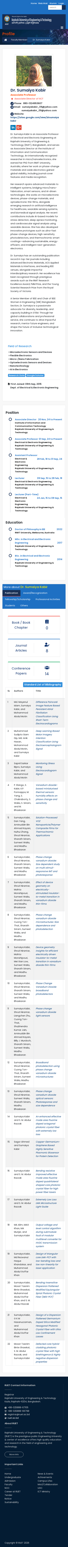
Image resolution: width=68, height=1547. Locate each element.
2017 (59, 542)
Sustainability (12, 1502)
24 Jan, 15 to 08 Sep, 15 (49, 498)
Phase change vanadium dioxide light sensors (46, 1012)
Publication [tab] (11, 593)
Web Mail (43, 3)
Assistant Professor (26, 455)
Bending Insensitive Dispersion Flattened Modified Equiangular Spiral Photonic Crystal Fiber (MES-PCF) (48, 1289)
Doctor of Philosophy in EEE (30, 529)
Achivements (45, 1477)
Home (34, 3)
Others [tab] (24, 605)
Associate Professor (26, 439)
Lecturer (19, 478)
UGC (40, 1488)
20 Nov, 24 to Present (50, 419)
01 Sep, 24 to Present (50, 439)
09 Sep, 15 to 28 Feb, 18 (49, 478)
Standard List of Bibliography (42, 684)
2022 (59, 529)
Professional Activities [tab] (48, 599)
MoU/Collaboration (48, 1484)
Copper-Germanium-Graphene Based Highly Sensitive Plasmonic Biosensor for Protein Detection (48, 1149)
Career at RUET (13, 1491)
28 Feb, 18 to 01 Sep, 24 (49, 459)
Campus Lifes (45, 1480)
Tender (8, 1495)
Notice (8, 1498)
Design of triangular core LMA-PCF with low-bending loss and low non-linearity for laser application (48, 1261)
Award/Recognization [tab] (35, 593)
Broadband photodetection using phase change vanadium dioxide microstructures (48, 1069)
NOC (7, 1488)
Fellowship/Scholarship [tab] (17, 599)
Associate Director (25, 419)
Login (61, 3)
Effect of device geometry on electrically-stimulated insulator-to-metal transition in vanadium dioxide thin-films (47, 893)
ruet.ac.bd (13, 1418)
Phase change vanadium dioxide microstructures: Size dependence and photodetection (47, 922)
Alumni (53, 3)
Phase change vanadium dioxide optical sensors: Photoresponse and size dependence (46, 1098)
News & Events (45, 1473)
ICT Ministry (44, 1491)
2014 (59, 559)
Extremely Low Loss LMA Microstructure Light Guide (46, 1203)
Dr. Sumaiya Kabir (41, 39)
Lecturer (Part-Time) (27, 494)
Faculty (8, 1484)
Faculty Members (19, 39)
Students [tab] (10, 605)
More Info (14, 1454)
